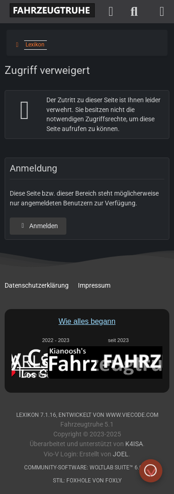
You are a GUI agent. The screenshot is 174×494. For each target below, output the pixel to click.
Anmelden (38, 226)
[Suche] (134, 11)
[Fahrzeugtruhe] (50, 10)
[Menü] (162, 11)
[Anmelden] (111, 11)
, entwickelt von (87, 415)
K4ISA (134, 444)
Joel (121, 454)
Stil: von (87, 480)
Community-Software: (87, 467)
